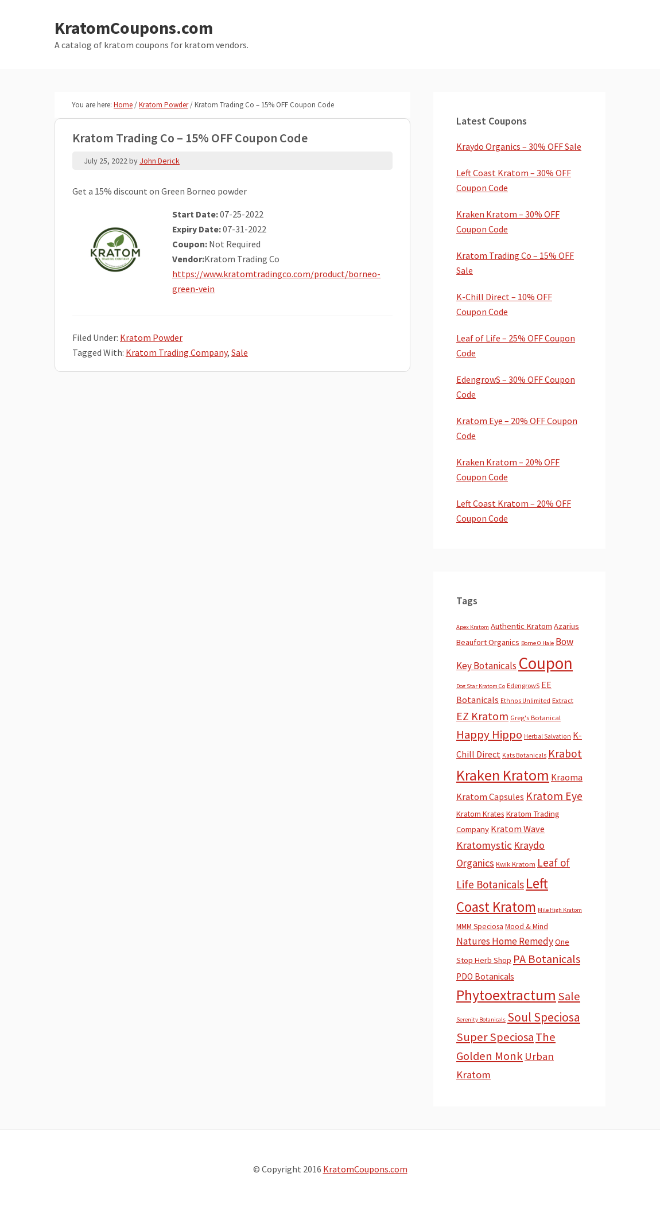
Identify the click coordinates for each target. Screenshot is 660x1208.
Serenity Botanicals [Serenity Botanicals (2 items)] (481, 1019)
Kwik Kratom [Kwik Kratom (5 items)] (515, 864)
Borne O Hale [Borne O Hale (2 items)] (537, 643)
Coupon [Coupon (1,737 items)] (545, 663)
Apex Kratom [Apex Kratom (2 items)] (472, 627)
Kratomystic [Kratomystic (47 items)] (484, 845)
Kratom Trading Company (176, 352)
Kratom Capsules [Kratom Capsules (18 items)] (490, 796)
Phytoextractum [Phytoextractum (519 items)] (506, 995)
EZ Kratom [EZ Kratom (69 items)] (482, 716)
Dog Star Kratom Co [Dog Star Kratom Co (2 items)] (480, 686)
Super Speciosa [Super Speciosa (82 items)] (495, 1037)
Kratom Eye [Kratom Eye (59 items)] (554, 796)
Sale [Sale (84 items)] (569, 996)
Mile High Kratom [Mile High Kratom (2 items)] (560, 910)
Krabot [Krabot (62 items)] (565, 753)
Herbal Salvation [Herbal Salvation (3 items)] (547, 736)
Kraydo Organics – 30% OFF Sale (518, 146)
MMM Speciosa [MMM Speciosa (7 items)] (479, 926)
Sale (239, 352)
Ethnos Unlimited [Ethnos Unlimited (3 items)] (525, 701)
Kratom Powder (151, 337)
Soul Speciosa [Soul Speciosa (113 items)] (543, 1017)
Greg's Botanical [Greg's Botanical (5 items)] (535, 717)
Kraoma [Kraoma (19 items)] (567, 777)
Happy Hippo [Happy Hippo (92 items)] (489, 734)
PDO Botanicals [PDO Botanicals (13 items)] (485, 976)
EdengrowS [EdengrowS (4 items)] (523, 685)
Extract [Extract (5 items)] (562, 700)
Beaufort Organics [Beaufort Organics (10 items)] (487, 642)
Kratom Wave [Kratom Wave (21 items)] (518, 828)
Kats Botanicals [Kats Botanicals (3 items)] (524, 755)
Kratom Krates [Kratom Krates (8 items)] (480, 814)
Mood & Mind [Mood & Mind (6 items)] (526, 926)
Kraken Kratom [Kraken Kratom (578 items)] (502, 775)
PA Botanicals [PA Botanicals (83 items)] (546, 958)
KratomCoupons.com (134, 27)
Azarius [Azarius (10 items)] (566, 626)
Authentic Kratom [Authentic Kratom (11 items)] (521, 626)
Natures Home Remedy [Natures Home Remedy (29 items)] (504, 941)
